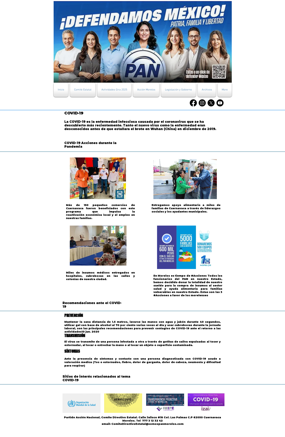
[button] (82, 90)
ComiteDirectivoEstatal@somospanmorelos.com (147, 424)
